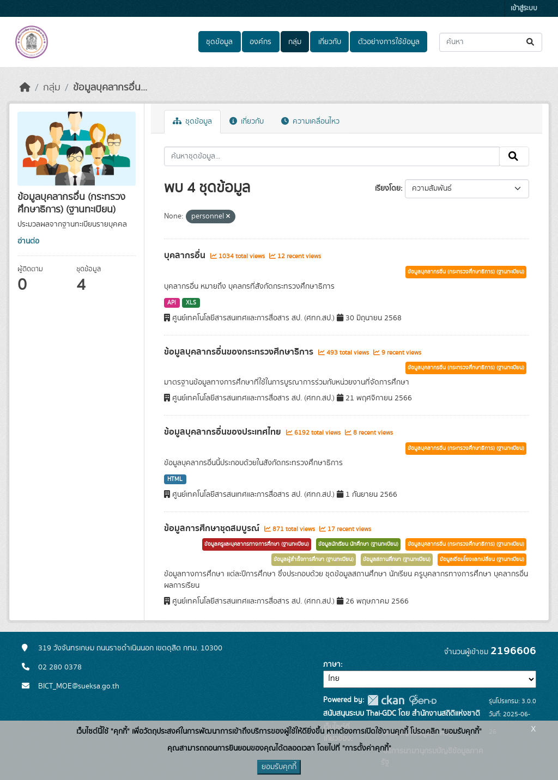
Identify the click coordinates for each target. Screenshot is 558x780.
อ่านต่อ (28, 241)
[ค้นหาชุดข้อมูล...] (490, 42)
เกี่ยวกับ (329, 41)
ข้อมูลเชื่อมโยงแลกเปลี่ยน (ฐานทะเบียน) (482, 559)
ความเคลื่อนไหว (310, 121)
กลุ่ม (294, 41)
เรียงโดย (388, 188)
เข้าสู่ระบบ (524, 8)
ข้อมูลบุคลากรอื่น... (110, 88)
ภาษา (332, 664)
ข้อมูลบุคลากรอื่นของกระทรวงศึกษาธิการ (240, 352)
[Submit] (531, 42)
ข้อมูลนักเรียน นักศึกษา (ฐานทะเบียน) (358, 544)
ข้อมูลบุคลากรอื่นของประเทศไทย (223, 432)
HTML (175, 479)
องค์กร (260, 41)
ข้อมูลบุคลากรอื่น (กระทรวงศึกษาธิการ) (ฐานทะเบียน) (466, 272)
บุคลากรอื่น (186, 255)
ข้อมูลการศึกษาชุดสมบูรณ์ (213, 528)
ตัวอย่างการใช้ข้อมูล (389, 41)
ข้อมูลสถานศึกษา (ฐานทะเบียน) (396, 559)
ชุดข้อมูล (219, 41)
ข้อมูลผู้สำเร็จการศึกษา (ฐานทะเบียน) (314, 559)
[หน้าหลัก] (25, 88)
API (171, 302)
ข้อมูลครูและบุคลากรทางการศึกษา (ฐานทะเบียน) (256, 544)
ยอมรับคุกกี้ (279, 766)
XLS (191, 302)
